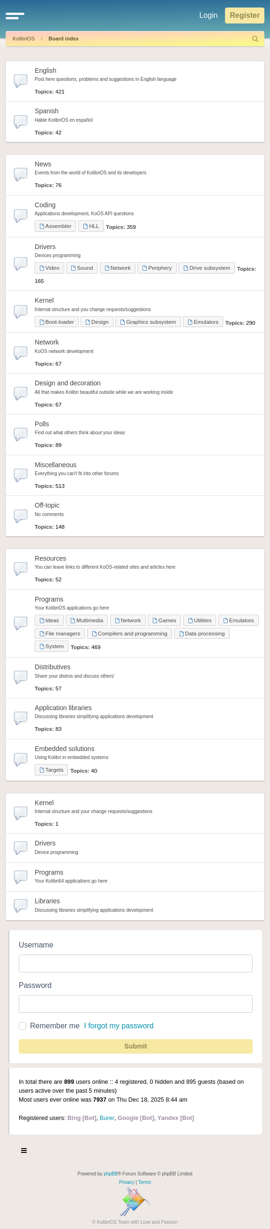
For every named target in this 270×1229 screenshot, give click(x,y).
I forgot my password (119, 1026)
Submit (135, 1046)
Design (96, 322)
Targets (51, 770)
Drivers (45, 246)
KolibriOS (24, 38)
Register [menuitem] (245, 15)
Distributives (52, 667)
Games (164, 620)
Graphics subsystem (148, 322)
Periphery (157, 268)
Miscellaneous (55, 465)
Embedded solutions (64, 748)
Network (118, 268)
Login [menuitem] (208, 15)
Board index (63, 38)
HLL (91, 226)
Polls (42, 424)
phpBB (111, 1173)
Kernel (44, 300)
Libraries (47, 901)
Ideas (49, 620)
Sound (82, 268)
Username (36, 945)
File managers (59, 633)
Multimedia (86, 620)
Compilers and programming (129, 633)
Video (49, 268)
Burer (107, 1117)
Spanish (47, 111)
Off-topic (47, 505)
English (45, 70)
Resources (50, 558)
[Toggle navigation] (24, 1152)
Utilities (200, 620)
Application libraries (63, 708)
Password (35, 985)
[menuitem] (255, 38)
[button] (15, 15)
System (51, 646)
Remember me (55, 1026)
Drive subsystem (206, 268)
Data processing (202, 633)
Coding (45, 205)
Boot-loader (56, 322)
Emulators (203, 322)
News (43, 164)
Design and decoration (68, 383)
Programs (49, 599)
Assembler (55, 226)
